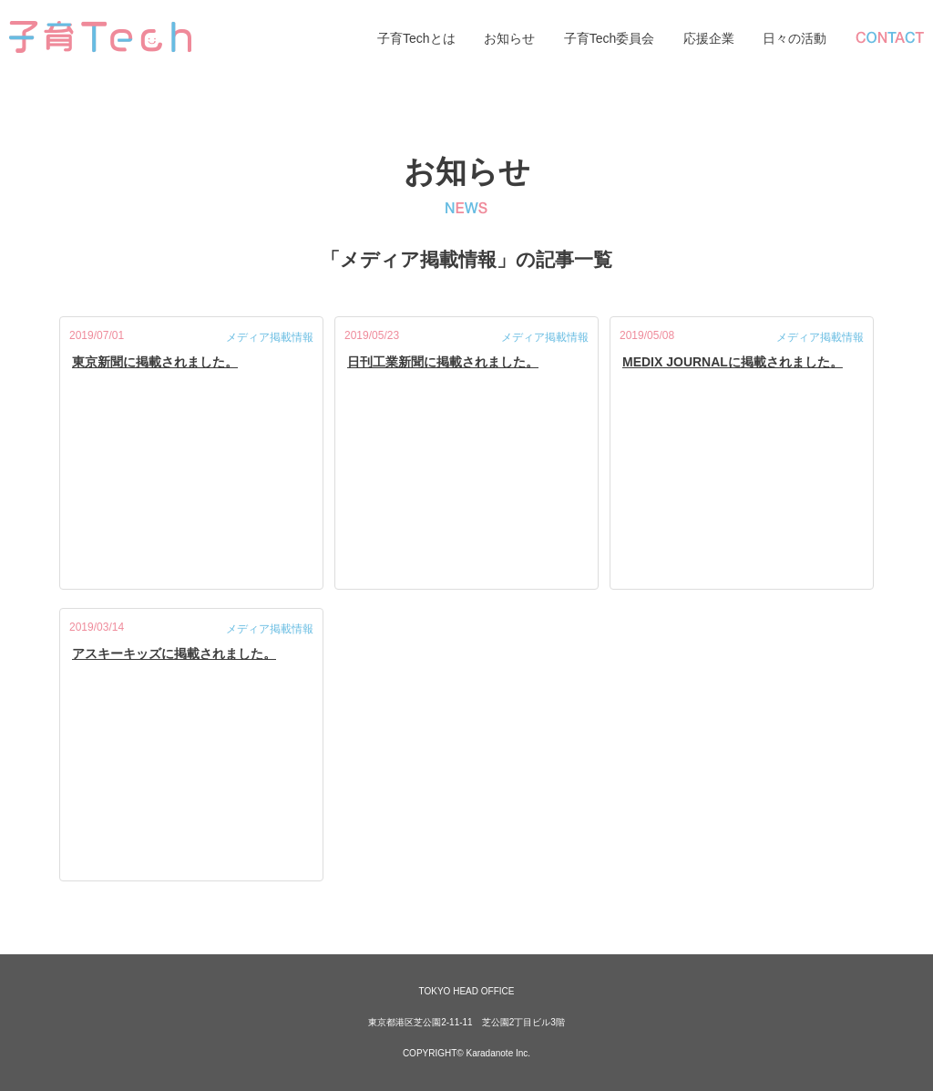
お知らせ (509, 38)
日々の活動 (794, 38)
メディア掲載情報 (269, 337)
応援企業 (708, 38)
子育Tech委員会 (609, 38)
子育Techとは (416, 38)
